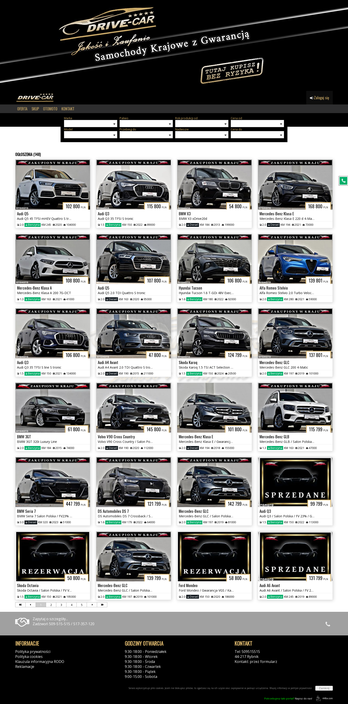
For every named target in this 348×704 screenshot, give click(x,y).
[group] (174, 45)
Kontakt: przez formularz (256, 661)
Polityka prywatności (32, 651)
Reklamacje (24, 666)
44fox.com (323, 698)
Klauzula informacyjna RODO (39, 661)
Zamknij (324, 688)
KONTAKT (67, 109)
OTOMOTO (50, 109)
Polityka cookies (29, 656)
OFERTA (22, 109)
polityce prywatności (301, 688)
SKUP (35, 109)
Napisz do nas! (288, 698)
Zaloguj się (319, 97)
